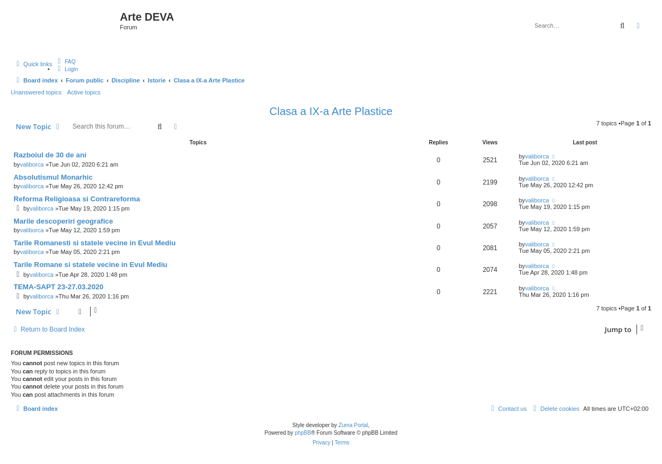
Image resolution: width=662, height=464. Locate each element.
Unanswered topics (36, 92)
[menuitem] (65, 61)
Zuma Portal (353, 425)
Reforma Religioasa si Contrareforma (77, 199)
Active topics (84, 92)
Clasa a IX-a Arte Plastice (331, 111)
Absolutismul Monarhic (53, 177)
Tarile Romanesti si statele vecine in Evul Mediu (95, 243)
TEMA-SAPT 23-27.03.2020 (59, 287)
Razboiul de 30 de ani (50, 155)
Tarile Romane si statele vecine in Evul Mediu (90, 264)
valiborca (32, 164)
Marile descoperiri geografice (63, 221)
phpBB (303, 433)
